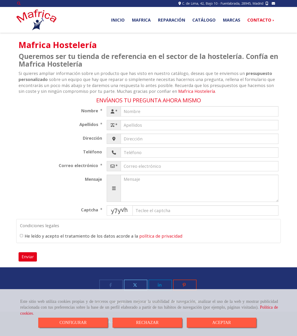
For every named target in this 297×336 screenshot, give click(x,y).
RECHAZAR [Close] (147, 322)
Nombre (90, 110)
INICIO (118, 20)
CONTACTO (261, 20)
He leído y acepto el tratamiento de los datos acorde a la (101, 236)
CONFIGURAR (73, 322)
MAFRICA (141, 20)
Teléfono (92, 152)
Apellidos (89, 124)
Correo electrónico (79, 165)
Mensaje (93, 179)
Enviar (28, 256)
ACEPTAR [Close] (221, 322)
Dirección (92, 138)
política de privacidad (160, 236)
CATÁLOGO (204, 20)
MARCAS (231, 20)
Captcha (90, 210)
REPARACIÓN (171, 20)
